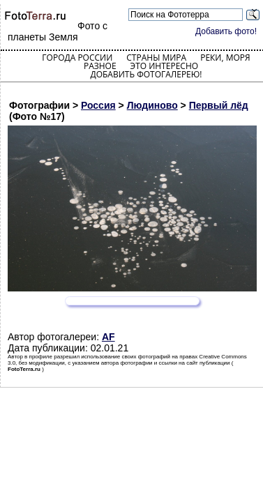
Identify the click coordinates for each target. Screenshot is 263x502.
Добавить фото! (226, 31)
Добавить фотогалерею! (146, 74)
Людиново (152, 105)
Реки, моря (225, 57)
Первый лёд (218, 105)
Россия (98, 105)
